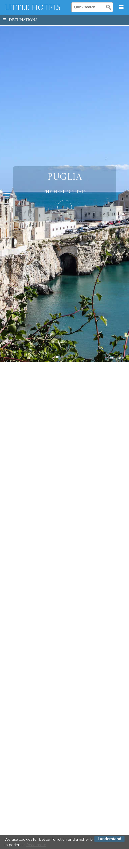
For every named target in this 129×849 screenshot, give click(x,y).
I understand (109, 840)
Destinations (20, 20)
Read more (36, 845)
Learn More (64, 207)
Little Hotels (32, 8)
